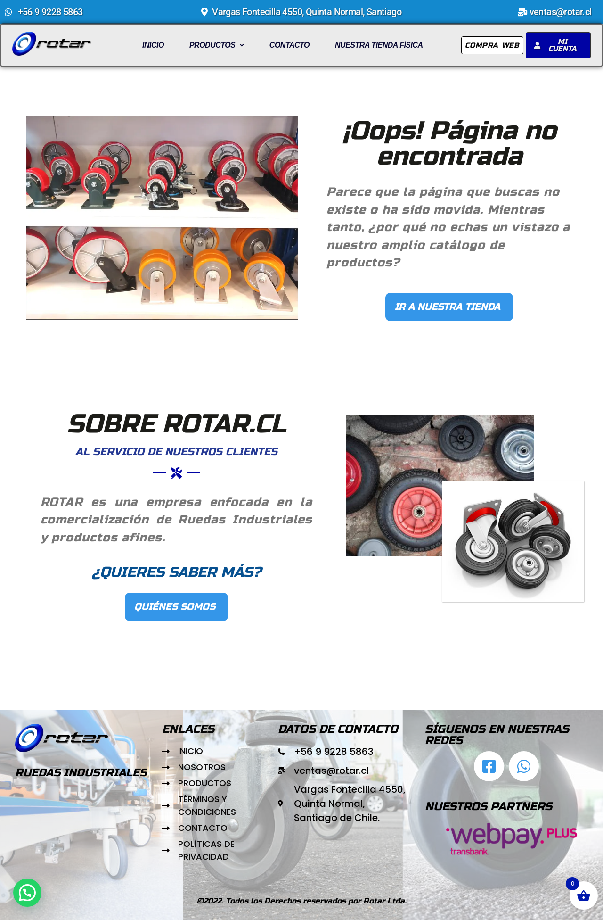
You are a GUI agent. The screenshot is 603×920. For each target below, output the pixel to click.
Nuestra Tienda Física (379, 45)
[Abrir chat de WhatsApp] (524, 766)
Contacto (289, 45)
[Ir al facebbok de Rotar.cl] (489, 766)
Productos (216, 45)
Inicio (153, 45)
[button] (217, 45)
